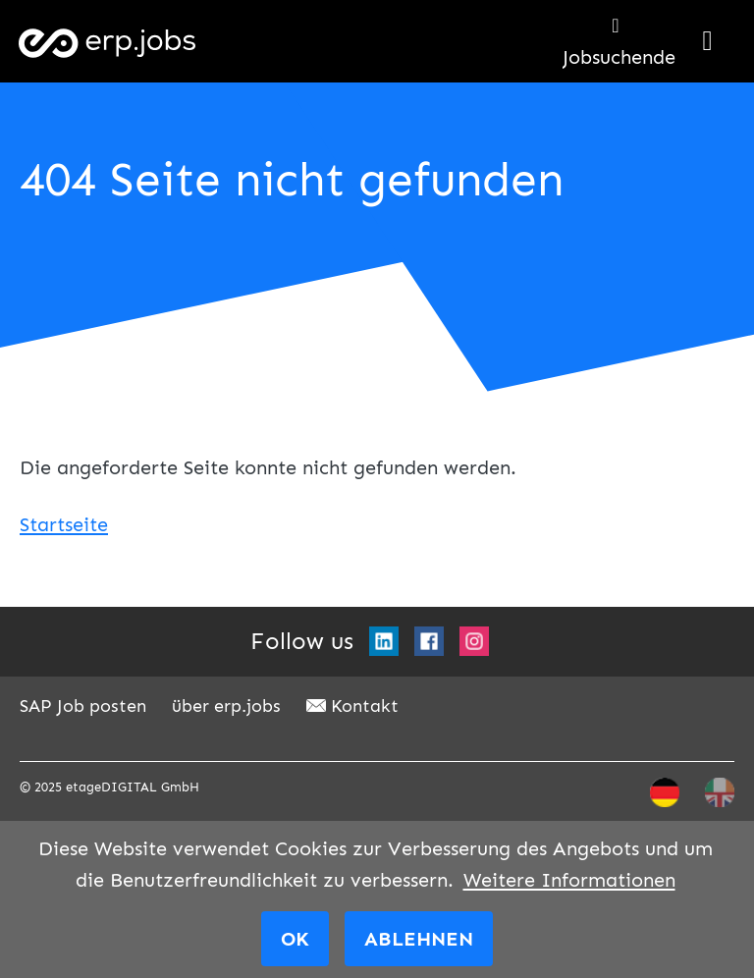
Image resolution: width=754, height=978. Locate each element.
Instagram (474, 641)
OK (295, 939)
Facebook (429, 641)
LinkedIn (384, 641)
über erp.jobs (226, 706)
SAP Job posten (83, 706)
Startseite (64, 524)
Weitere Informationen (569, 880)
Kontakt (365, 706)
